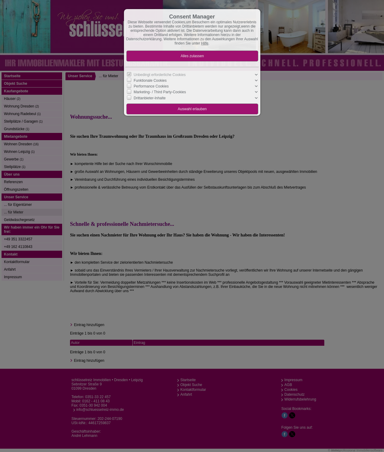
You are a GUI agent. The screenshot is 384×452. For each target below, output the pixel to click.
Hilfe (205, 43)
